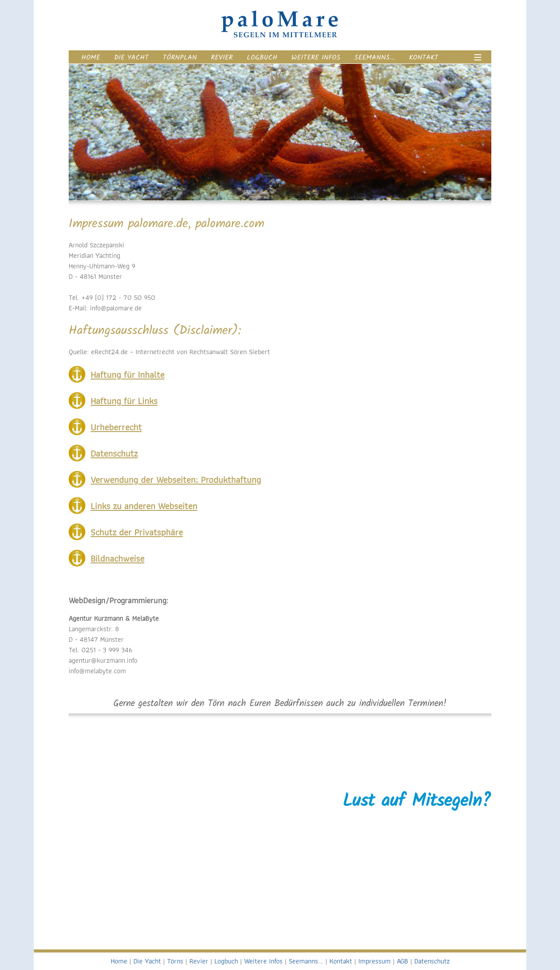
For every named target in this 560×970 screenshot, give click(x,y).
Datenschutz (432, 961)
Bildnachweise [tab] (117, 558)
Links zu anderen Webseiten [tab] (144, 506)
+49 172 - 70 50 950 (420, 869)
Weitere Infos (315, 57)
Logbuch (262, 57)
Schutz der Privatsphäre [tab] (137, 532)
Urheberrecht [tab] (116, 427)
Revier (222, 57)
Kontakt (423, 57)
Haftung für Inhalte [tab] (127, 374)
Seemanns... (374, 57)
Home (90, 57)
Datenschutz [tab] (114, 453)
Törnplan (180, 57)
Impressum (374, 961)
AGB (402, 961)
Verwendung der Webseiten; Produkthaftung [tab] (176, 479)
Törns (175, 961)
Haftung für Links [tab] (124, 401)
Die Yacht (131, 57)
